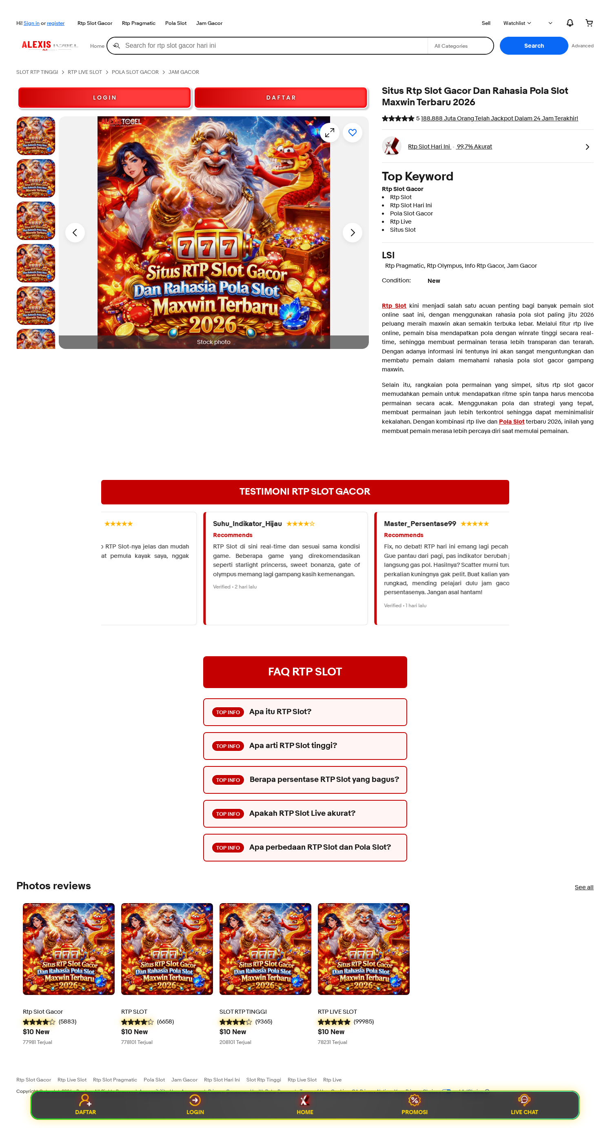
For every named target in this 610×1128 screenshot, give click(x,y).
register (55, 23)
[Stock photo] (35, 135)
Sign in (32, 23)
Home (305, 1105)
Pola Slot (175, 23)
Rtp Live (332, 1079)
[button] (534, 46)
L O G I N (104, 97)
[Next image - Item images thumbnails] (352, 232)
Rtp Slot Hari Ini (222, 1079)
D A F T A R (280, 97)
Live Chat (524, 1105)
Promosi (415, 1105)
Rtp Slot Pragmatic (115, 1079)
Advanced (583, 45)
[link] (587, 146)
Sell (486, 23)
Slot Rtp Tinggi (263, 1079)
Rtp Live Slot (72, 1079)
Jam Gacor (209, 23)
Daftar (85, 1105)
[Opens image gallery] (329, 132)
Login (195, 1105)
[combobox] (267, 46)
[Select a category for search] (460, 46)
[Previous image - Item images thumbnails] (75, 232)
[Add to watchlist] (352, 132)
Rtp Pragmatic (138, 23)
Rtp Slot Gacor (95, 23)
